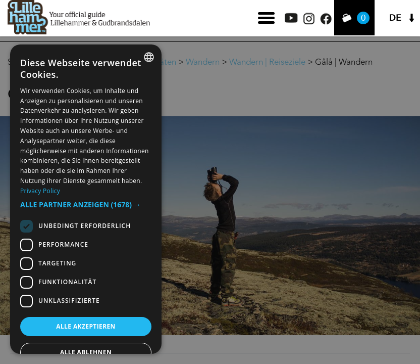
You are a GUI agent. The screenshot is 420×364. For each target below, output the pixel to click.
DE (395, 18)
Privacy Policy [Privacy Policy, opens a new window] (40, 191)
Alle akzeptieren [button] (86, 326)
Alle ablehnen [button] (86, 352)
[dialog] (86, 199)
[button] (85, 204)
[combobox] (149, 57)
